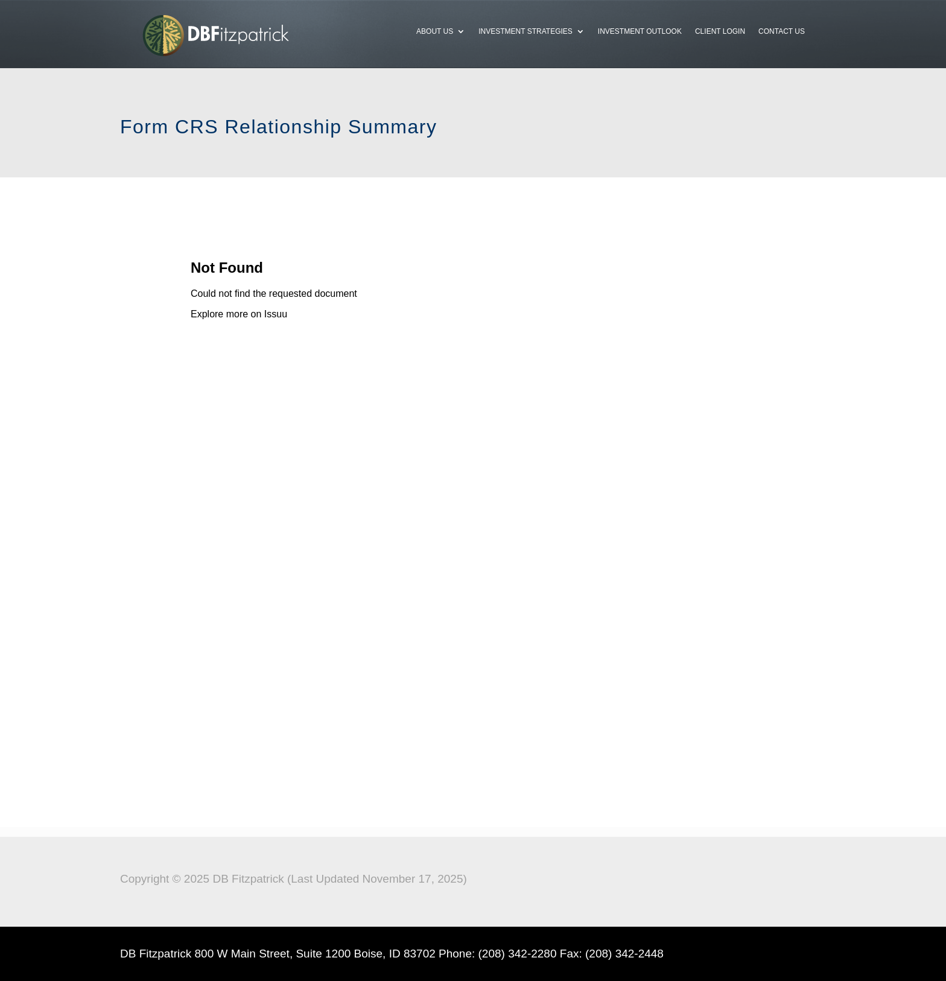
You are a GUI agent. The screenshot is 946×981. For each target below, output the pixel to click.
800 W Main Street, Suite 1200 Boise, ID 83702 (315, 953)
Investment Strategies (525, 31)
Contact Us (781, 31)
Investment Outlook (640, 31)
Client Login (720, 31)
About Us (434, 31)
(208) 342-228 (514, 953)
